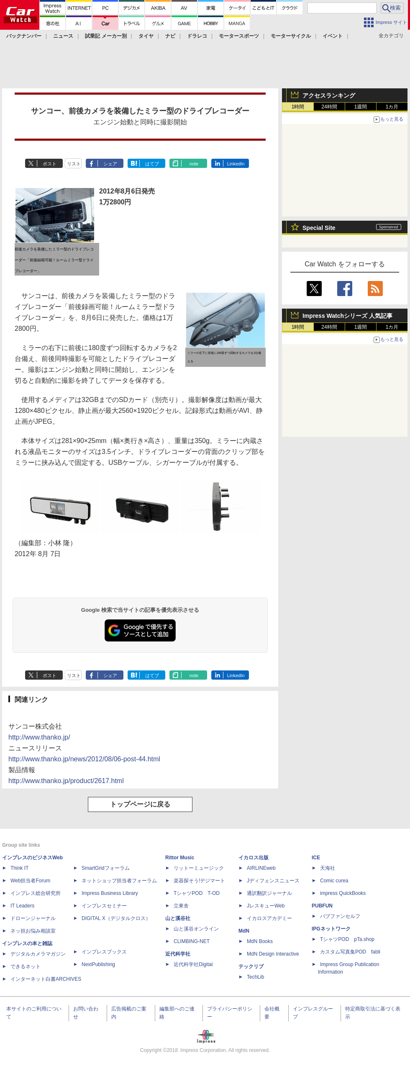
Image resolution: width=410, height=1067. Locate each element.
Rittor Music (179, 858)
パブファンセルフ (340, 916)
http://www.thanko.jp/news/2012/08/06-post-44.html (84, 759)
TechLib (255, 977)
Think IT (19, 868)
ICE (316, 858)
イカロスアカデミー (269, 918)
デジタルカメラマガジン (38, 954)
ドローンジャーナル (33, 918)
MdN (243, 931)
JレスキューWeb (265, 906)
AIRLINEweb (261, 868)
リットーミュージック (199, 868)
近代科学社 (177, 954)
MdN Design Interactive (273, 954)
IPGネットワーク (331, 929)
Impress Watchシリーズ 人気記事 (347, 315)
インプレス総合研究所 (35, 893)
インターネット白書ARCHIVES (45, 979)
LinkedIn (236, 163)
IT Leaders (22, 906)
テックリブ (251, 966)
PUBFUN (322, 906)
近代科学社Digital (193, 964)
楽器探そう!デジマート (199, 881)
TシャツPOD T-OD (197, 893)
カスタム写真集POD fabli (350, 952)
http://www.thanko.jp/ (39, 737)
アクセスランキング (328, 95)
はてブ (152, 163)
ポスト (49, 163)
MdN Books (260, 941)
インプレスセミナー (104, 906)
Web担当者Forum (30, 881)
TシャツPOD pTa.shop (347, 939)
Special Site (319, 227)
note (194, 163)
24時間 (329, 107)
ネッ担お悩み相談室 (33, 931)
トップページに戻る (140, 804)
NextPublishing (98, 964)
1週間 (360, 107)
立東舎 (181, 906)
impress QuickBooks (343, 893)
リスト (74, 163)
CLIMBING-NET (192, 941)
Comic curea (334, 881)
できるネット (25, 966)
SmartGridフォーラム (106, 868)
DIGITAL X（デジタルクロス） (116, 918)
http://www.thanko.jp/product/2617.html (66, 780)
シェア (110, 163)
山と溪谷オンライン (196, 929)
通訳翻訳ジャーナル (269, 893)
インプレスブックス (104, 952)
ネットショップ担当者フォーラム (119, 881)
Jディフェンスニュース (273, 881)
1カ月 (392, 107)
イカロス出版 (253, 858)
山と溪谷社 (177, 918)
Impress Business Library (110, 893)
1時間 (298, 107)
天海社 (327, 868)
